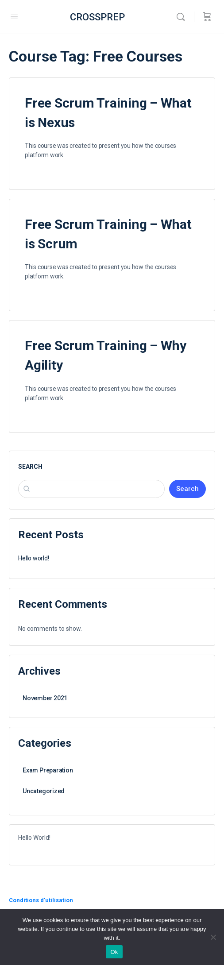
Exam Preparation (48, 770)
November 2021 (45, 698)
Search (30, 466)
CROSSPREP (97, 17)
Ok (114, 952)
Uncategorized (44, 791)
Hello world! (33, 558)
